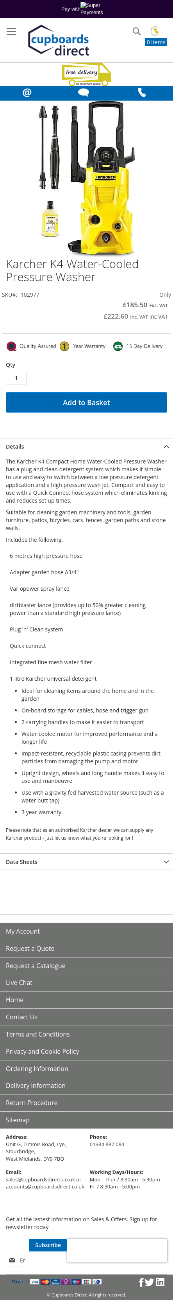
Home (14, 999)
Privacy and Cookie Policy (42, 1051)
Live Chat (19, 982)
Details (15, 446)
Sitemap (18, 1120)
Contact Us (21, 1017)
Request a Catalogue (36, 965)
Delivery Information (36, 1085)
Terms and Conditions (38, 1034)
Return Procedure (31, 1102)
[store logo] (57, 41)
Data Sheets (21, 861)
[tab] (86, 446)
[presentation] (117, 1250)
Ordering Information (37, 1068)
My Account (23, 931)
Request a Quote (30, 948)
